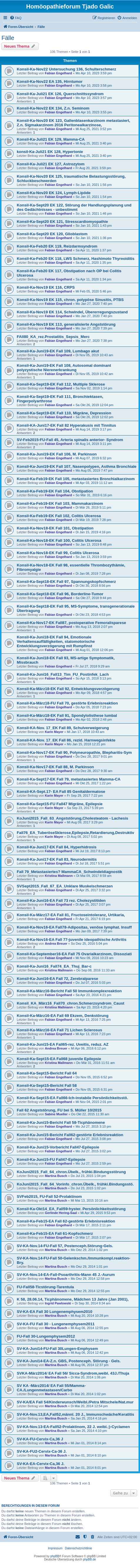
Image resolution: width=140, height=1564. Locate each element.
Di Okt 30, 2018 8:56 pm (93, 585)
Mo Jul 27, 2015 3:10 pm (93, 1126)
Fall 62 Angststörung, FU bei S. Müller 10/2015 (59, 1110)
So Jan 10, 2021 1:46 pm (94, 213)
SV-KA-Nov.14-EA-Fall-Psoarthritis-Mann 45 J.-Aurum (66, 1274)
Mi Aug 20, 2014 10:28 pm (89, 1315)
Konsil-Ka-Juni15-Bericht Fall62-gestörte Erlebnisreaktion (70, 1135)
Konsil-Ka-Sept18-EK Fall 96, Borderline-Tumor (60, 594)
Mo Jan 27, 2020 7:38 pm (94, 340)
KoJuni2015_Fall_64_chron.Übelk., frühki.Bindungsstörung (71, 1172)
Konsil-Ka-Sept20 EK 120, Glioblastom (52, 234)
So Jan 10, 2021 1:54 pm (94, 197)
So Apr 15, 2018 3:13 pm (93, 678)
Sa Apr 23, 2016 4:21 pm (93, 995)
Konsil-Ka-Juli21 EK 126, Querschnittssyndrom (60, 94)
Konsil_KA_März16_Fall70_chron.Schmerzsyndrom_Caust (70, 1003)
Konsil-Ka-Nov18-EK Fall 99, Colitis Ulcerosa (58, 553)
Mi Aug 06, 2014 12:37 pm (89, 1365)
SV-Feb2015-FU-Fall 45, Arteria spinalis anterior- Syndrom (70, 440)
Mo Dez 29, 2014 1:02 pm (89, 1250)
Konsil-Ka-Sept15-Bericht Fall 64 (47, 1073)
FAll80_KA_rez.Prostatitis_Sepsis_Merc (53, 336)
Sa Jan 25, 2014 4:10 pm (89, 1430)
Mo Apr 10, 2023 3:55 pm (94, 112)
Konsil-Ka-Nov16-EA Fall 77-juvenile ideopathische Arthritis (71, 939)
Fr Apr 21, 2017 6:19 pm (93, 919)
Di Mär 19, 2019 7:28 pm (93, 520)
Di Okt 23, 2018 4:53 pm (93, 614)
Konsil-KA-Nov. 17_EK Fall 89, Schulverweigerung (63, 728)
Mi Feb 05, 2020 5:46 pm (93, 291)
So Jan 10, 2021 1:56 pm (94, 184)
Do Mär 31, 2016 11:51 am (95, 1062)
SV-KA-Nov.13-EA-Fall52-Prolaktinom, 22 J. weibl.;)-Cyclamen (73, 1427)
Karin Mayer (54, 732)
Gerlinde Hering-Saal (61, 1213)
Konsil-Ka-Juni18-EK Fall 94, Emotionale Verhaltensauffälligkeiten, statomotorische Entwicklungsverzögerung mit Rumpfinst (56, 641)
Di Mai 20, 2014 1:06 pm (88, 1377)
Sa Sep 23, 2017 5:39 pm (85, 808)
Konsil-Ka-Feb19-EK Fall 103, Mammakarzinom (60, 503)
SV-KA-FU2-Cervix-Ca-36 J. (41, 1451)
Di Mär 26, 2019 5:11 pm (93, 507)
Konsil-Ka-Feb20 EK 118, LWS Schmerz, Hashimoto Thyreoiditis (75, 258)
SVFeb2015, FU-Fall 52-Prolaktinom (49, 1196)
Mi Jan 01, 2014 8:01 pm (88, 1467)
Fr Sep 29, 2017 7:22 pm (85, 795)
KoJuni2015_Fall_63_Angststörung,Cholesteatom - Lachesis (72, 818)
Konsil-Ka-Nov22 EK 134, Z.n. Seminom (53, 108)
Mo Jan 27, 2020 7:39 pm (94, 328)
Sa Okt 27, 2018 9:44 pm (93, 598)
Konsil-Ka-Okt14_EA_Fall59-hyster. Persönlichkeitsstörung (71, 1209)
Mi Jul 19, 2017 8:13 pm (93, 851)
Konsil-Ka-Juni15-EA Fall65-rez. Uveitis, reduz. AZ (63, 1044)
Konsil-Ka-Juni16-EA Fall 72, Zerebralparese (57, 978)
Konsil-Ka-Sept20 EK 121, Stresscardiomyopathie (62, 221)
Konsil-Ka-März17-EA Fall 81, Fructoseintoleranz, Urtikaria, (71, 915)
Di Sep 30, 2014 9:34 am (93, 1303)
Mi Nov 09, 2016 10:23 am (95, 958)
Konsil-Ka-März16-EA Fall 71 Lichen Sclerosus (59, 1030)
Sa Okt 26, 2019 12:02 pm (94, 417)
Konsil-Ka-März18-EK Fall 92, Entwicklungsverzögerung (68, 689)
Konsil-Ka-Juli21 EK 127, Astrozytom (50, 164)
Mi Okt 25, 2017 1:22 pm (93, 783)
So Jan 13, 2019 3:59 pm (94, 557)
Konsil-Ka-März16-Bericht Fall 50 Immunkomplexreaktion (69, 991)
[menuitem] (15, 17)
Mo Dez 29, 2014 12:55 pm (90, 1291)
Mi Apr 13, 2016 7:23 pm (93, 1034)
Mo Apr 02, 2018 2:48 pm (94, 719)
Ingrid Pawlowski (58, 1303)
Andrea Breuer (56, 943)
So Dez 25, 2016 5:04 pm (89, 943)
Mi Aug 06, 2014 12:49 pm (89, 1340)
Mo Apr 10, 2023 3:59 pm (94, 73)
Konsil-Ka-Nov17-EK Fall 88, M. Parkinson (55, 767)
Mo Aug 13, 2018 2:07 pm (94, 626)
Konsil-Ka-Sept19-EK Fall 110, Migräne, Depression (64, 413)
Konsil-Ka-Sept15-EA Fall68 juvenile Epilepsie (59, 1059)
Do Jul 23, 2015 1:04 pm (88, 1176)
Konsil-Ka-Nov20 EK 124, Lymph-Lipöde (54, 193)
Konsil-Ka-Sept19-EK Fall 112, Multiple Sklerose (61, 384)
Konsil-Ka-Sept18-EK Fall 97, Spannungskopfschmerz (66, 581)
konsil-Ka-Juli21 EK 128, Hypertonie (50, 151)
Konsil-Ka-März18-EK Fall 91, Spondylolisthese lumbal (67, 715)
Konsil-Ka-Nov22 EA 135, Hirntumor (50, 81)
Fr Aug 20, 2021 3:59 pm (93, 168)
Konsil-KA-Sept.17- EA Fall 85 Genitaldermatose (61, 791)
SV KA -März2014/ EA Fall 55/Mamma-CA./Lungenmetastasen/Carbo (51, 1387)
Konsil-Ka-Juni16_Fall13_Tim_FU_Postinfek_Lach (63, 674)
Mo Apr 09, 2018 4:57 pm (94, 692)
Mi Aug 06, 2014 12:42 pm (89, 1352)
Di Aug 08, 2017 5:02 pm (85, 836)
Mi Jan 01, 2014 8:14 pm (88, 1443)
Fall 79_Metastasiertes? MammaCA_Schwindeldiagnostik (69, 872)
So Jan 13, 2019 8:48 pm (94, 544)
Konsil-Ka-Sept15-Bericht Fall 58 (47, 1085)
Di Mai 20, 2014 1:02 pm (88, 1394)
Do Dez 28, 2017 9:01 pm (94, 756)
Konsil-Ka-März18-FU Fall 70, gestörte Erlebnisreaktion (67, 703)
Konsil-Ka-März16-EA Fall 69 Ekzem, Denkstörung (63, 1015)
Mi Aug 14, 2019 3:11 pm (93, 443)
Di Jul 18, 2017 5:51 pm (93, 863)
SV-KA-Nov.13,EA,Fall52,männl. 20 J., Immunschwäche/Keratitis (75, 1414)
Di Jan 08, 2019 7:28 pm (93, 573)
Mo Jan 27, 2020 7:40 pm (94, 303)
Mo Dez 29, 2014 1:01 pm (89, 1266)
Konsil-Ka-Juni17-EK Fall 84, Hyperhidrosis (56, 847)
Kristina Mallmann (59, 875)
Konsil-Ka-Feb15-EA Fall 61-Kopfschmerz (55, 1233)
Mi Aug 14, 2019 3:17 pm (93, 429)
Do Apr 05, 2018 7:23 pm (93, 707)
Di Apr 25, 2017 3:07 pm (93, 904)
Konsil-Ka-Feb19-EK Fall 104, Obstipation (55, 491)
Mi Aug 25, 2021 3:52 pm (93, 129)
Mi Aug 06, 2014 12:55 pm (89, 1328)
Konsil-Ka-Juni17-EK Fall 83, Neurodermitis (57, 859)
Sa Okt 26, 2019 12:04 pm (94, 405)
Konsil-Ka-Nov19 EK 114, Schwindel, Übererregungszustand (72, 312)
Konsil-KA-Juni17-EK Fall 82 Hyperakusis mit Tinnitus (66, 425)
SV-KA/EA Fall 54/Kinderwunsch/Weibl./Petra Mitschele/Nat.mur (75, 1402)
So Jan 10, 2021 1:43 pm (94, 225)
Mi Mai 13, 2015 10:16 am (89, 1200)
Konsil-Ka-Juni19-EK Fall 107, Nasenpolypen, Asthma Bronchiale (76, 466)
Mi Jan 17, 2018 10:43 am (85, 732)
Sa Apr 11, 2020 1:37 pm (93, 250)
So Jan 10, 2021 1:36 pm (94, 238)
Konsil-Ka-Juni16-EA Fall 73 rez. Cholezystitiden (61, 900)
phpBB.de (89, 1559)
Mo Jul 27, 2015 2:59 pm (93, 1163)
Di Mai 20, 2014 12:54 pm (89, 1406)
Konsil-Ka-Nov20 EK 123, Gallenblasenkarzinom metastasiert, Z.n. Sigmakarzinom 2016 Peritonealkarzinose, (73, 122)
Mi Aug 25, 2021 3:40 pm (93, 143)
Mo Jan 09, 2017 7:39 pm (94, 931)
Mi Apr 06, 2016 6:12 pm (88, 1048)
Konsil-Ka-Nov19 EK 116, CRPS (46, 287)
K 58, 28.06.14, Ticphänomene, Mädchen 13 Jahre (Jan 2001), (73, 1299)
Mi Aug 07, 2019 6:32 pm (93, 458)
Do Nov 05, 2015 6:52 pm (94, 1077)
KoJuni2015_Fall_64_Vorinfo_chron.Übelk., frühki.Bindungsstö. (75, 1184)
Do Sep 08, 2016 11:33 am (95, 970)
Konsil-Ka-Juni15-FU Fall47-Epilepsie (51, 1159)
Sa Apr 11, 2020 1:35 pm (93, 262)
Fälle (7, 38)
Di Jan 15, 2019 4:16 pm (93, 532)
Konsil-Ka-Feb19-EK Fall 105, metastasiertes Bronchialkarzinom (76, 479)
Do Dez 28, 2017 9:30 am (94, 771)
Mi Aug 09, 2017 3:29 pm (85, 822)
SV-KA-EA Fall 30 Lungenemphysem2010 (54, 1311)
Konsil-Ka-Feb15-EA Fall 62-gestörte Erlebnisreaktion (66, 1221)
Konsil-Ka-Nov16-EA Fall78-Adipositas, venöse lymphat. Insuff (74, 927)
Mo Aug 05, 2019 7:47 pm (94, 470)
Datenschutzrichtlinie (78, 1548)
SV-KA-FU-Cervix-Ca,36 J (40, 1439)
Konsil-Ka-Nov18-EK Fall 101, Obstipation (55, 528)
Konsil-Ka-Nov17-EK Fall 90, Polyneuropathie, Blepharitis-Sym (74, 752)
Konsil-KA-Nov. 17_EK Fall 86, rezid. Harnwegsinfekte (66, 740)
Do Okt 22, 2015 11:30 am (90, 1114)
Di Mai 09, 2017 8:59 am (93, 875)
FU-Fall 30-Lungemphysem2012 (46, 1336)
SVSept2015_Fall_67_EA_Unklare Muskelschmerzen (65, 886)
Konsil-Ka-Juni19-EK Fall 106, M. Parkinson (57, 454)
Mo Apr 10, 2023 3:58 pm (94, 85)
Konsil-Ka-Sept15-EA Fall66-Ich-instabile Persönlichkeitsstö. (72, 1098)
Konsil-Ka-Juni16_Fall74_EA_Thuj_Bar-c (54, 966)
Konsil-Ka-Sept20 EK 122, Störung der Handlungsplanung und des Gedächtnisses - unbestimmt (74, 207)
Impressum (55, 1548)
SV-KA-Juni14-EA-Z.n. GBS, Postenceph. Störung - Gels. (69, 1361)
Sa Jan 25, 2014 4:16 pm (89, 1418)
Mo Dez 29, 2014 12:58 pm (90, 1278)
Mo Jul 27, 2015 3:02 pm (93, 1151)
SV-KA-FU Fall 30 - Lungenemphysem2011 (56, 1324)
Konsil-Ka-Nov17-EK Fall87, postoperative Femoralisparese (71, 622)
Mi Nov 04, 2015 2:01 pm (94, 1102)
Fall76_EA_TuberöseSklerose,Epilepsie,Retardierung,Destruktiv (75, 832)
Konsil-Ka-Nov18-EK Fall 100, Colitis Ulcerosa (59, 540)
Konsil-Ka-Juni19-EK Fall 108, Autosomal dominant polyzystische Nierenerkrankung (64, 367)
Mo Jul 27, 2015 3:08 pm (93, 1139)
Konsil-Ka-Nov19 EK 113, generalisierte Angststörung (66, 324)
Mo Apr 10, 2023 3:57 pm (94, 98)
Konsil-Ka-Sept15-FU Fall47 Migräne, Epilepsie (60, 804)
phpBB (54, 1556)
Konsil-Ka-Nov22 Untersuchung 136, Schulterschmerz (66, 69)
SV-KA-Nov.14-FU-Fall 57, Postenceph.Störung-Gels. (65, 1246)
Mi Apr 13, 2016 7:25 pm (93, 1019)
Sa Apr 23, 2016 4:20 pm (94, 1007)
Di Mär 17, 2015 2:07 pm (93, 1237)
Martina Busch (56, 1176)
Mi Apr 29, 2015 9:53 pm (98, 1213)
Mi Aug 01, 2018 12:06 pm (94, 650)
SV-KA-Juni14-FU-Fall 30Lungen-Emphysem (57, 1348)
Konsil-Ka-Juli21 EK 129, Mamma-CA (51, 139)
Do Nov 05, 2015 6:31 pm (94, 1089)
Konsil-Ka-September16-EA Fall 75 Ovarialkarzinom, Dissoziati (74, 954)
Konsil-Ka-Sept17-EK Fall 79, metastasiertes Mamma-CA (69, 779)
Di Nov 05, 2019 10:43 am (94, 355)
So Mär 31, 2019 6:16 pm (94, 495)
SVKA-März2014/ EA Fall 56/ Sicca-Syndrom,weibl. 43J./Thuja (73, 1373)
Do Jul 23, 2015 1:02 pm (88, 1188)
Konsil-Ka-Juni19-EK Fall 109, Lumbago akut (58, 351)
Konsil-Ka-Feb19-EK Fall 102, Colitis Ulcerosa (59, 516)
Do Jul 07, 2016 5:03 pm (93, 982)
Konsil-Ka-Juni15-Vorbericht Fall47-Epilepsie (58, 1147)
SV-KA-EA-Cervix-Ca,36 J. (40, 1464)
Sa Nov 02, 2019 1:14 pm (94, 388)
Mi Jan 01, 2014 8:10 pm (88, 1455)
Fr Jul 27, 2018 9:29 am (93, 666)
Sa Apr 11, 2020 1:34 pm (93, 279)
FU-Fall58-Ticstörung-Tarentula (45, 1287)
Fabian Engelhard (58, 73)
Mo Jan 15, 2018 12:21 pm (86, 744)
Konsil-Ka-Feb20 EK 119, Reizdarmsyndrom (57, 246)
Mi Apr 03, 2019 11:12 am (94, 483)
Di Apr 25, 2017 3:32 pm (93, 890)
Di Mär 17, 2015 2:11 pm (93, 1225)
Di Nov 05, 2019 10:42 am (94, 374)
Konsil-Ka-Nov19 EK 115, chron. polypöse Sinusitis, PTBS (70, 299)
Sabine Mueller (56, 1114)
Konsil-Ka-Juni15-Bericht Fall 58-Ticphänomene (61, 1122)
